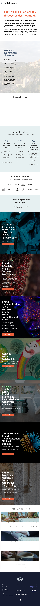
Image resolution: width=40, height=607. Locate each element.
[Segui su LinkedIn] (20, 600)
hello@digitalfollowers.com (21, 586)
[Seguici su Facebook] (19, 600)
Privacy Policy (18, 590)
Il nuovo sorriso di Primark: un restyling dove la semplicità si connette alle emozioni (20, 522)
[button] (16, 3)
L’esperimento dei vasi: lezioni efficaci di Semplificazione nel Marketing (20, 562)
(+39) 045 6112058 (19, 588)
